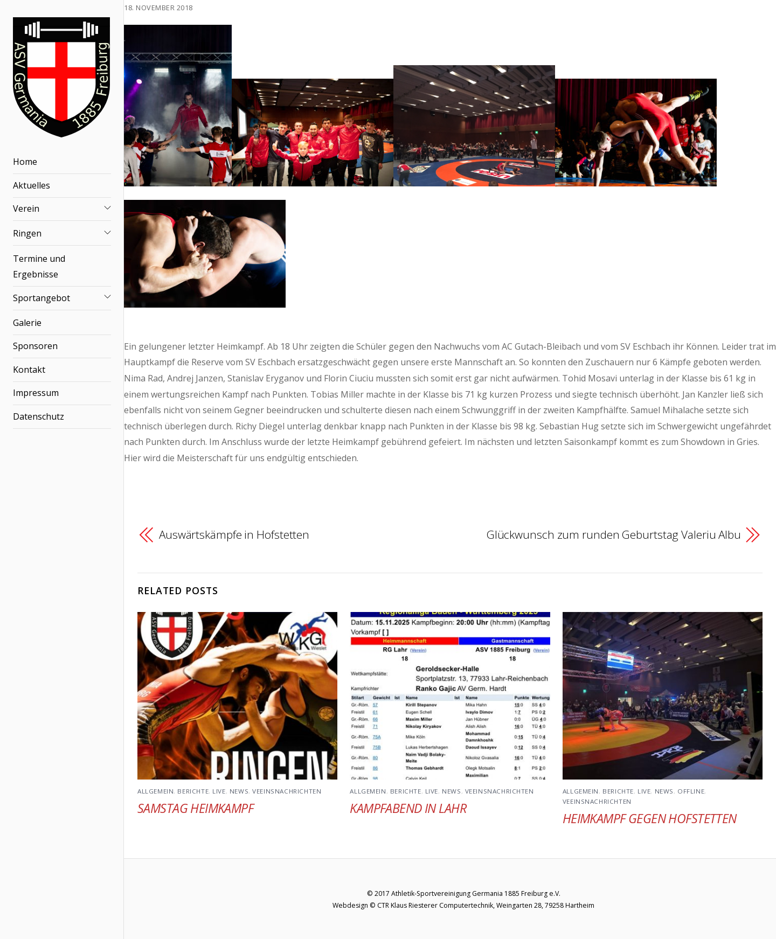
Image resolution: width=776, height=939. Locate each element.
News (239, 791)
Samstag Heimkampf (195, 808)
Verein (26, 208)
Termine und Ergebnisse (39, 267)
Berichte (193, 791)
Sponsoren (35, 346)
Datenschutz (38, 416)
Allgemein (155, 791)
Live (218, 791)
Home (25, 162)
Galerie (27, 323)
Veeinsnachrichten (286, 791)
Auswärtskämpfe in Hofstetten (234, 534)
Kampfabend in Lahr (408, 808)
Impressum (36, 393)
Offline (690, 791)
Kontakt (29, 369)
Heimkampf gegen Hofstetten (650, 818)
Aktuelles (31, 185)
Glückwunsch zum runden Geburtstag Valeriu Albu (614, 534)
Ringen (27, 233)
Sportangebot (41, 298)
